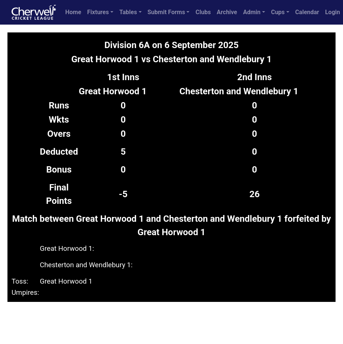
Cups (278, 12)
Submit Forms (166, 12)
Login (332, 12)
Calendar (307, 12)
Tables (128, 12)
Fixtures (98, 12)
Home (73, 12)
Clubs (203, 12)
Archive (227, 12)
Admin (252, 12)
